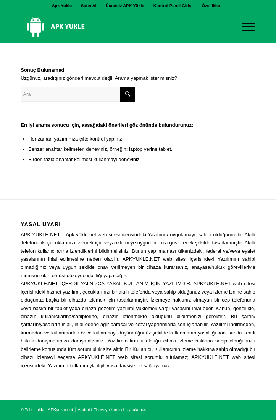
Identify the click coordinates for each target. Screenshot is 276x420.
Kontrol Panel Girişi (173, 5)
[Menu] (244, 27)
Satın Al (89, 5)
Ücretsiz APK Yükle (125, 5)
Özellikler (211, 5)
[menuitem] (62, 6)
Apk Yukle (62, 5)
